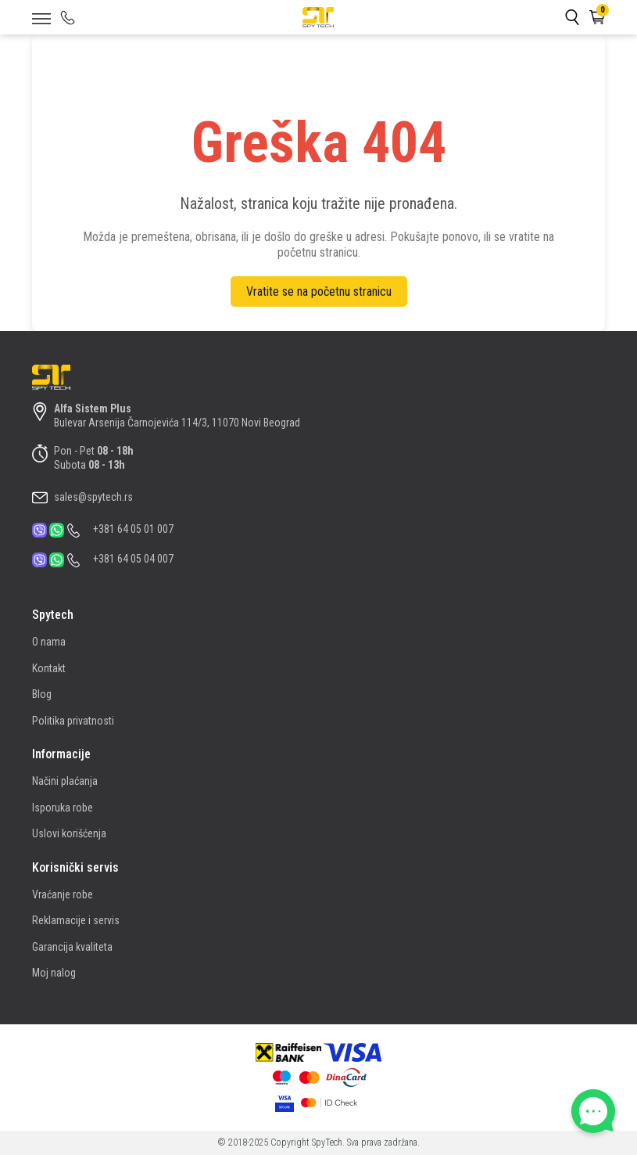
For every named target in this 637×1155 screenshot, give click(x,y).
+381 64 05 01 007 (133, 529)
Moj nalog (54, 972)
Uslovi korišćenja (69, 833)
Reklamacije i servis (76, 920)
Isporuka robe (62, 807)
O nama (49, 641)
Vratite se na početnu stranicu (319, 291)
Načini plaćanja (65, 781)
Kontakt (49, 668)
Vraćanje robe (62, 894)
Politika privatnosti (73, 720)
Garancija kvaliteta (72, 947)
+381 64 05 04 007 (133, 558)
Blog (42, 694)
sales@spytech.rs (93, 497)
